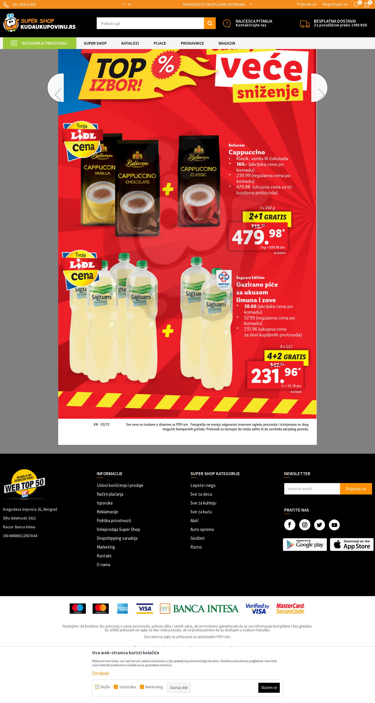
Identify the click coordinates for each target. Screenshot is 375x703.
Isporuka (105, 552)
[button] (156, 23)
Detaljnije (100, 673)
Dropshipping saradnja (117, 587)
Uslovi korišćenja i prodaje (120, 534)
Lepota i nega (202, 534)
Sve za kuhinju (203, 552)
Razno (196, 596)
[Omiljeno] (356, 4)
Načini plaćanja (110, 543)
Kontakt (104, 605)
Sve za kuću (201, 561)
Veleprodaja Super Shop (118, 578)
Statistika (127, 687)
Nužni (105, 687)
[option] (159, 4)
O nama (103, 613)
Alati (194, 569)
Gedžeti (197, 587)
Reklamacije (107, 561)
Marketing (106, 596)
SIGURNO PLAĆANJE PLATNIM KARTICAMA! (159, 4)
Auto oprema (202, 578)
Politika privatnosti (114, 569)
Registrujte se (335, 4)
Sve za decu (201, 543)
